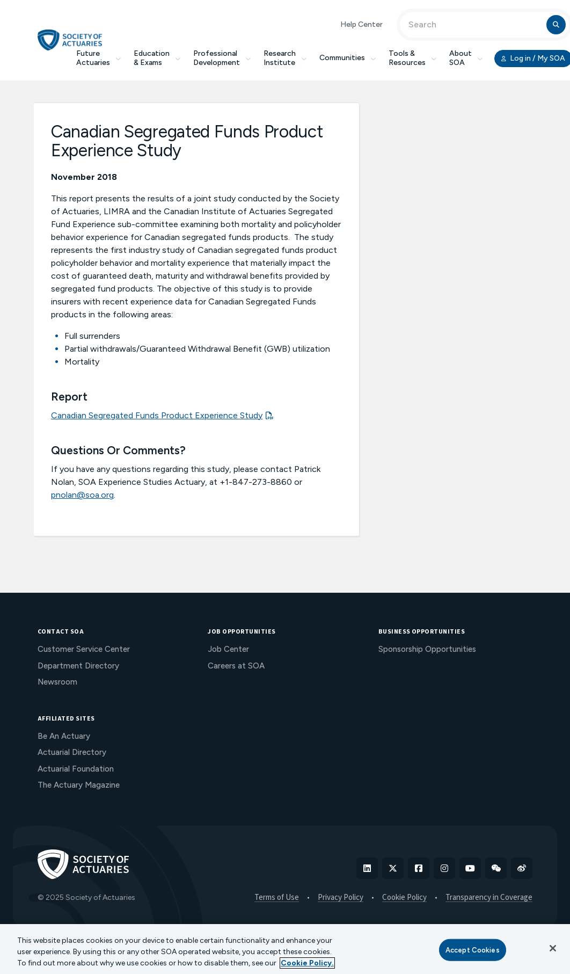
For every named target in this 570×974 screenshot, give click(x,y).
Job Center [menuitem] (228, 649)
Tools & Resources (412, 58)
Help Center (361, 24)
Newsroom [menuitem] (57, 682)
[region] (285, 949)
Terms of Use (276, 898)
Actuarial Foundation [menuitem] (76, 769)
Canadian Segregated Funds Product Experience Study (156, 415)
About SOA (466, 58)
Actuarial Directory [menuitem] (72, 752)
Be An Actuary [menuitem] (64, 736)
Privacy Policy (340, 898)
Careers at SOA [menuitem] (236, 666)
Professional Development (222, 58)
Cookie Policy (404, 898)
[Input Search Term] (474, 24)
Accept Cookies (472, 950)
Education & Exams (157, 58)
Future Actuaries (98, 58)
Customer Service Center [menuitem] (84, 649)
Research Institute (285, 58)
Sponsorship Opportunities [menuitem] (427, 649)
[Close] (553, 948)
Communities (347, 57)
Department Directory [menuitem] (78, 666)
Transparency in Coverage (488, 898)
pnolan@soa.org (82, 495)
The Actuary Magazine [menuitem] (79, 785)
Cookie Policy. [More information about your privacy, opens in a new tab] (307, 963)
